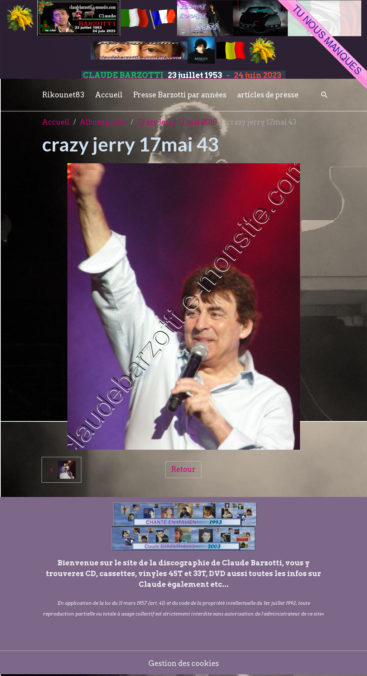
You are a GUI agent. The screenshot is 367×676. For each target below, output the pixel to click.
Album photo (103, 122)
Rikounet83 (63, 95)
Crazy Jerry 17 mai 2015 (177, 122)
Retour (183, 469)
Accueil (109, 95)
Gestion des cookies (183, 663)
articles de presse (268, 95)
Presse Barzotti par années (180, 95)
